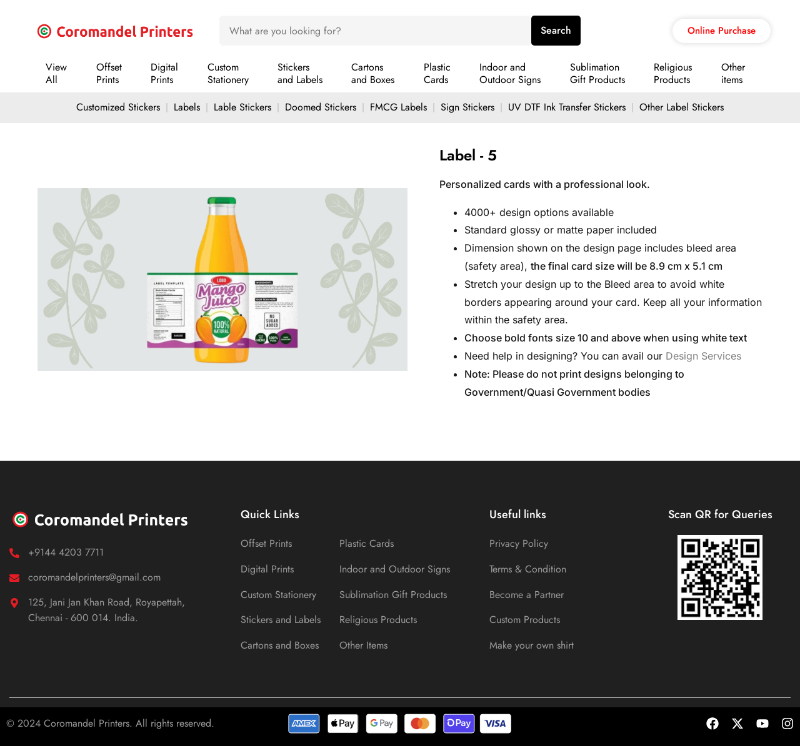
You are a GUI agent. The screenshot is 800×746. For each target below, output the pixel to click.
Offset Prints (266, 543)
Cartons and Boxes (280, 645)
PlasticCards (437, 73)
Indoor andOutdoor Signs (510, 73)
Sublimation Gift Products (393, 594)
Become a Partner (526, 594)
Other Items (363, 645)
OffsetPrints (109, 73)
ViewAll (56, 73)
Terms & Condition (527, 569)
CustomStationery (228, 73)
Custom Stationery (278, 594)
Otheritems (733, 73)
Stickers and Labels (281, 619)
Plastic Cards (366, 543)
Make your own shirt (531, 645)
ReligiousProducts (673, 73)
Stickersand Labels (300, 73)
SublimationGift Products (597, 73)
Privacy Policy (518, 543)
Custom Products (524, 619)
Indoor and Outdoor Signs (394, 569)
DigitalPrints (164, 73)
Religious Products (378, 619)
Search (556, 30)
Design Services (703, 356)
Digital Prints (267, 569)
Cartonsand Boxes (372, 73)
